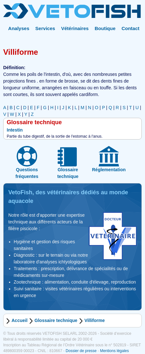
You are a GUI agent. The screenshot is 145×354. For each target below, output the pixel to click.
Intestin (15, 130)
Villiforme (95, 320)
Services (45, 28)
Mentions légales (114, 351)
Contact (131, 28)
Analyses (18, 28)
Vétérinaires (75, 28)
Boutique (105, 28)
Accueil (20, 320)
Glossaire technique (56, 320)
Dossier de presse (81, 351)
